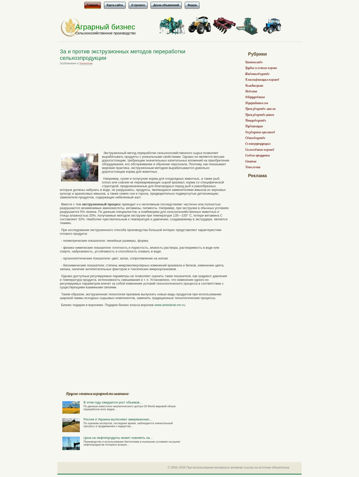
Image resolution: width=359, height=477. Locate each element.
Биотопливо (254, 62)
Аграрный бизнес (105, 27)
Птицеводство (255, 120)
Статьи (250, 161)
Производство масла (260, 109)
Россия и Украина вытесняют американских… (118, 419)
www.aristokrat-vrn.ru (170, 305)
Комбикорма (254, 85)
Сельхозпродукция (257, 144)
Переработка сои (256, 103)
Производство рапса (259, 115)
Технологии (85, 63)
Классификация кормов (262, 80)
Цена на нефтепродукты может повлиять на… (118, 438)
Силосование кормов (259, 150)
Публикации (254, 126)
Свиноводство (255, 138)
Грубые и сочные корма (261, 68)
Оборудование (255, 97)
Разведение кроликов (260, 132)
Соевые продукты (257, 155)
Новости (251, 91)
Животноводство (257, 74)
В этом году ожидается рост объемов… (113, 402)
